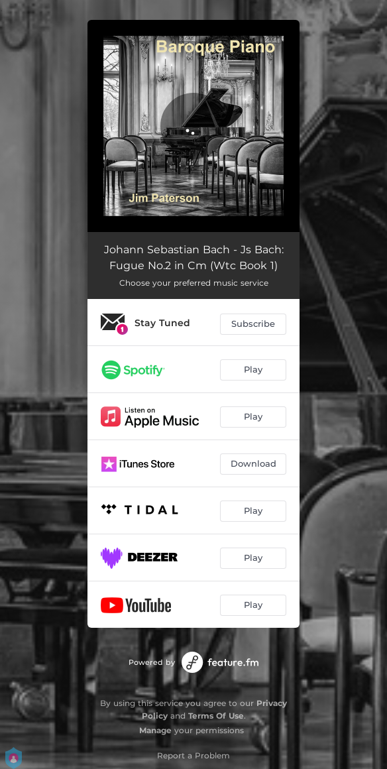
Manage (155, 730)
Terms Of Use (216, 716)
